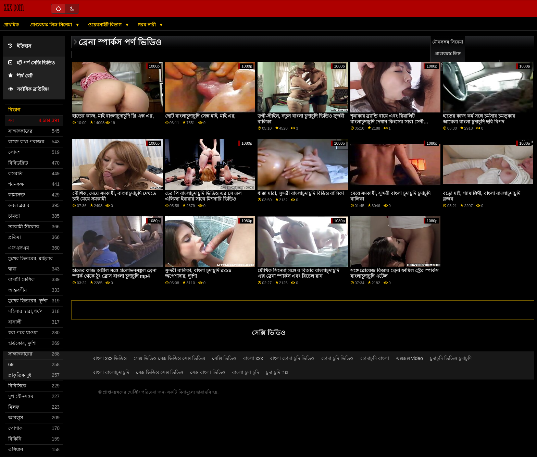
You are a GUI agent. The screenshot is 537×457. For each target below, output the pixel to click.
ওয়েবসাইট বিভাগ (105, 24)
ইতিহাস (19, 46)
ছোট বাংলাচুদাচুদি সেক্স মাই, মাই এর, (200, 116)
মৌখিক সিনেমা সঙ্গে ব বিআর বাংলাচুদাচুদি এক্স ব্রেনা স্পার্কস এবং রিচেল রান (298, 273)
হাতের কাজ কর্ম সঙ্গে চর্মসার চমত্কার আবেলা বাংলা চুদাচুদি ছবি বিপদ (479, 118)
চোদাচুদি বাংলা (374, 358)
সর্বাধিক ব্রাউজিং (28, 89)
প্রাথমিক (11, 24)
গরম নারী (147, 24)
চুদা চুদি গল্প (277, 372)
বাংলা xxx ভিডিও (110, 358)
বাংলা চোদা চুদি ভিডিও (292, 358)
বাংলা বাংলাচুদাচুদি (111, 372)
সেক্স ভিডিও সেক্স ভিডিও (159, 372)
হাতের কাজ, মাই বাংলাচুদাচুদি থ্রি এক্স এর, (113, 116)
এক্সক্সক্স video (409, 358)
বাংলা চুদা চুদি (245, 372)
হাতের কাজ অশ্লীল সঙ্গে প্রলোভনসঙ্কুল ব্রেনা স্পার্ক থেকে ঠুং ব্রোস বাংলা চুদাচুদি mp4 (114, 273)
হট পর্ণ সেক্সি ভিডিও (31, 62)
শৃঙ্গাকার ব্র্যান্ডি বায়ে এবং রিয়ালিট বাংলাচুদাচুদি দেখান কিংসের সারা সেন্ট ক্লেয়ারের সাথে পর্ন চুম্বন (387, 121)
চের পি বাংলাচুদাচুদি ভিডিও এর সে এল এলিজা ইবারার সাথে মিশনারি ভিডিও (203, 196)
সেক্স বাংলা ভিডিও (207, 372)
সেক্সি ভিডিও (224, 358)
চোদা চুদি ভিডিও (337, 358)
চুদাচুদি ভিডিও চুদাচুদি (451, 358)
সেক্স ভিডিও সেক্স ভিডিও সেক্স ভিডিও (169, 358)
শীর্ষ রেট (20, 76)
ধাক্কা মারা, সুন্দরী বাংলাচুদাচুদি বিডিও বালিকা (301, 193)
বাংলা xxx (253, 358)
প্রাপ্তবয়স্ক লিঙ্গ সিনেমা (51, 24)
